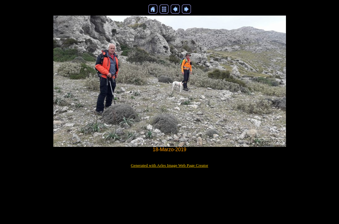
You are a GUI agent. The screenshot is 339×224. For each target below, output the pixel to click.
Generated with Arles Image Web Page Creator (169, 165)
